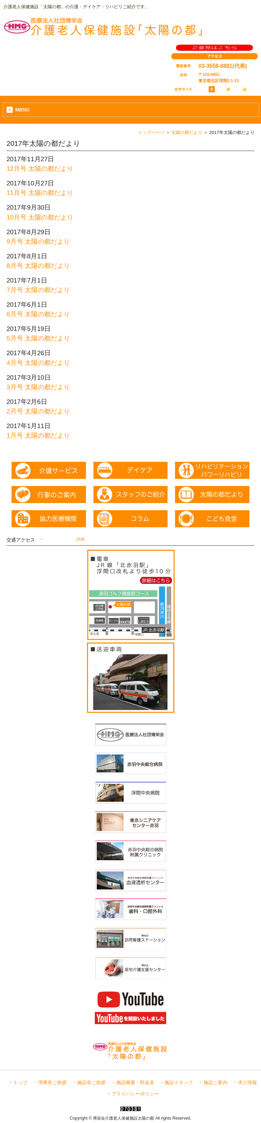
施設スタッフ (178, 1082)
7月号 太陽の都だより (38, 289)
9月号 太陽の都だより (38, 241)
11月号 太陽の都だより (39, 192)
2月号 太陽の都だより (38, 411)
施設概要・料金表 (135, 1082)
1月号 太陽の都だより (38, 435)
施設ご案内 (215, 1082)
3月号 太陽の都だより (38, 387)
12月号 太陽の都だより (39, 168)
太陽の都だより (186, 132)
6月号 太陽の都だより (38, 314)
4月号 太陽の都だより (38, 362)
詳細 (80, 539)
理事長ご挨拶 (52, 1082)
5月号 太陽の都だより (38, 338)
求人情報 (247, 1082)
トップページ (151, 132)
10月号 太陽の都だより (39, 217)
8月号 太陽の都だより (38, 265)
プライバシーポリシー (135, 1093)
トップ (20, 1082)
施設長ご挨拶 (91, 1082)
